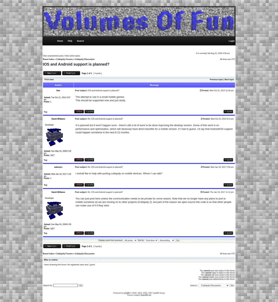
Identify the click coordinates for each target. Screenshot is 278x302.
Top (45, 112)
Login (232, 41)
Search (80, 41)
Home (60, 41)
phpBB (127, 293)
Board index (48, 59)
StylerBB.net (145, 295)
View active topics (72, 56)
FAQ (70, 41)
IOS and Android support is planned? (76, 64)
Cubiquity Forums (64, 59)
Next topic (229, 79)
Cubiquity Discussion (85, 59)
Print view (49, 79)
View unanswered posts (53, 56)
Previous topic (216, 79)
